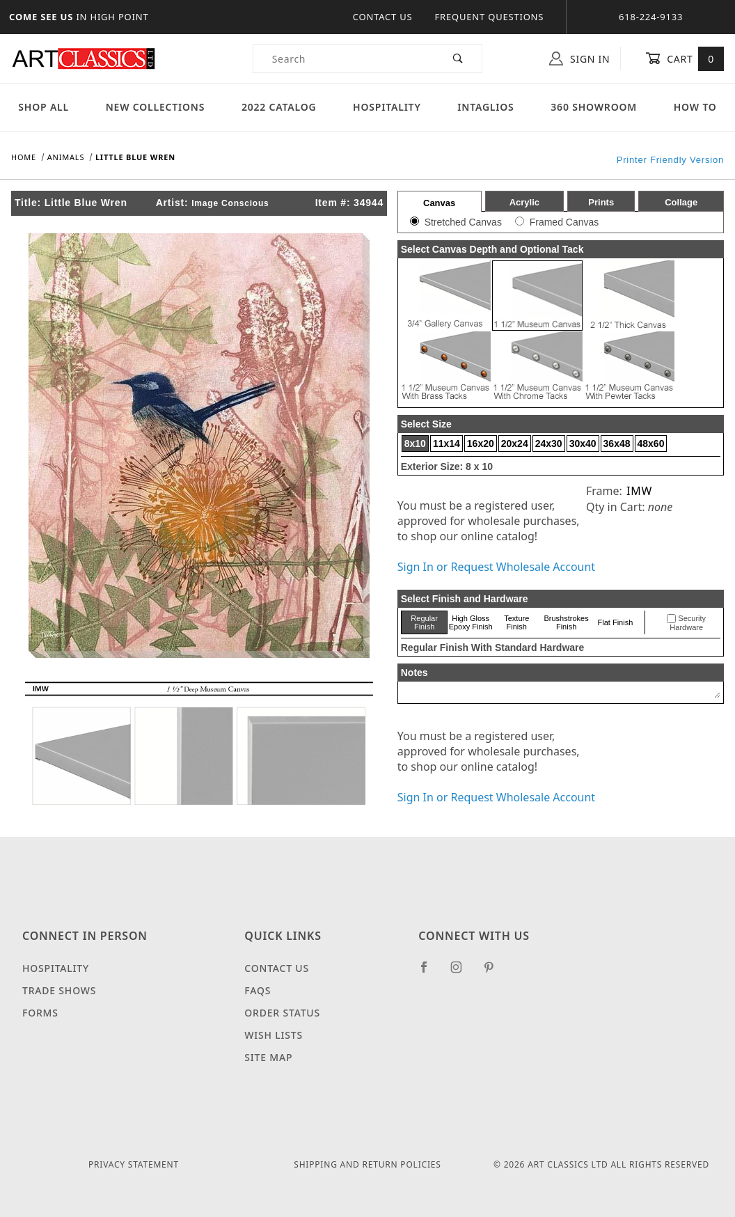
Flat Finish (615, 622)
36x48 (617, 443)
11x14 (446, 443)
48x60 (651, 443)
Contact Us (383, 16)
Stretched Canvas (463, 222)
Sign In (579, 58)
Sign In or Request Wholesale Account (496, 566)
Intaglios (485, 106)
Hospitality (387, 106)
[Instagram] (462, 972)
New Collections (155, 106)
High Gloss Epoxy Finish (471, 622)
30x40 (582, 443)
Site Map (268, 1057)
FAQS (257, 990)
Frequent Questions (489, 16)
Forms (40, 1012)
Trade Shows (59, 990)
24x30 (548, 443)
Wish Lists (273, 1035)
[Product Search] (343, 58)
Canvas (439, 203)
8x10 (415, 443)
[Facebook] (429, 972)
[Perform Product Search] (458, 58)
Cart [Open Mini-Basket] (684, 58)
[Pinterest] (494, 972)
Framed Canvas (564, 222)
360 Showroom (594, 106)
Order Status (282, 1012)
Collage (681, 202)
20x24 (514, 443)
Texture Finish (516, 622)
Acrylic (524, 202)
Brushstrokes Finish (566, 622)
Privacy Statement (133, 1164)
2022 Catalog (279, 106)
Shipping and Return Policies (367, 1164)
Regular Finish (424, 622)
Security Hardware (688, 623)
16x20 (480, 443)
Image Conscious (230, 203)
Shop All (43, 106)
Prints (601, 202)
